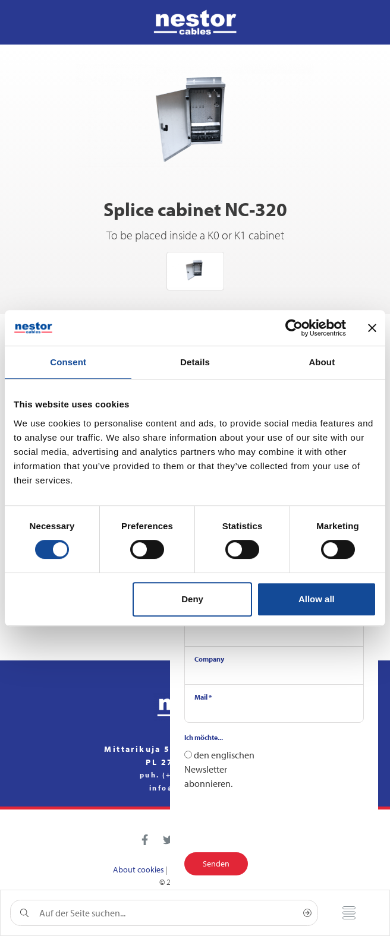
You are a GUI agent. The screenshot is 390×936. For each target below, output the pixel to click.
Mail (203, 696)
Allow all (316, 599)
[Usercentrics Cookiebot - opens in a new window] (294, 328)
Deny (192, 599)
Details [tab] (195, 362)
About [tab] (322, 362)
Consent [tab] (68, 362)
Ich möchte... (203, 737)
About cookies (138, 869)
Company (209, 658)
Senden (216, 863)
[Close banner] (372, 328)
